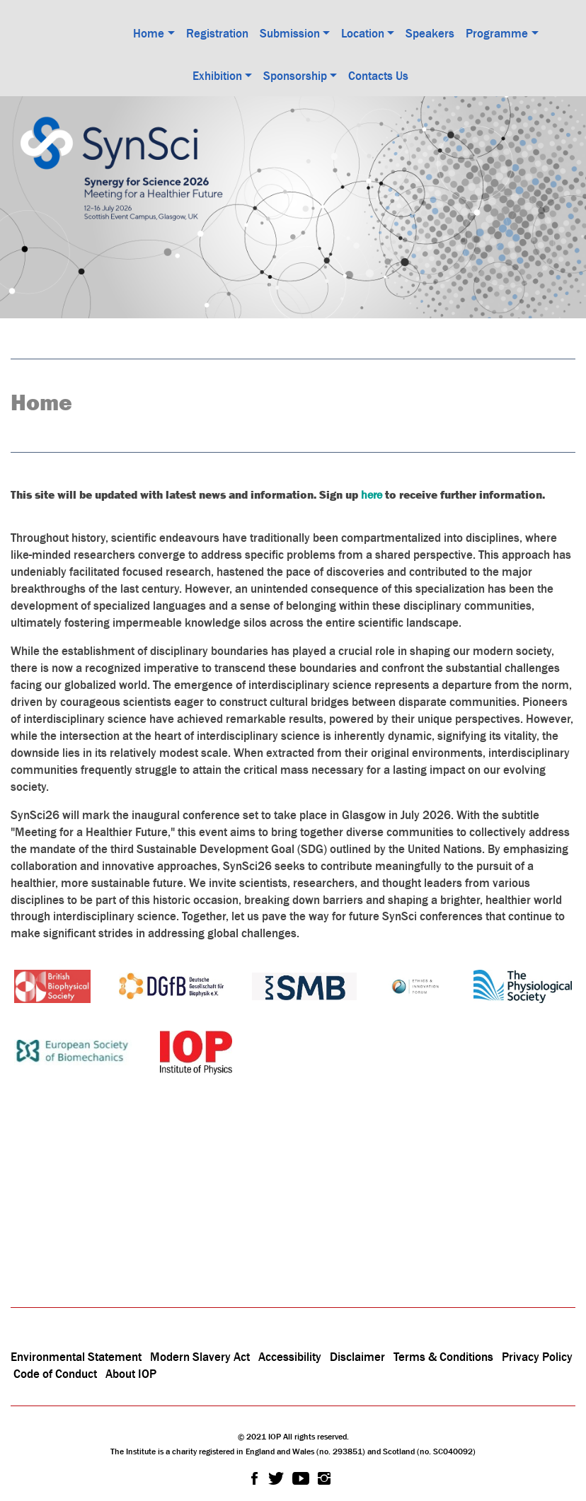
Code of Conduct (55, 1374)
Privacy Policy (537, 1357)
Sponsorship (295, 76)
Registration (217, 33)
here (371, 494)
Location (362, 33)
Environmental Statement (76, 1357)
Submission (290, 33)
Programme (497, 33)
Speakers (430, 33)
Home (148, 33)
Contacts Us (378, 76)
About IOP (130, 1374)
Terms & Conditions (443, 1357)
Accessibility (291, 1357)
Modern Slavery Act (200, 1357)
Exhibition (217, 76)
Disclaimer (357, 1357)
